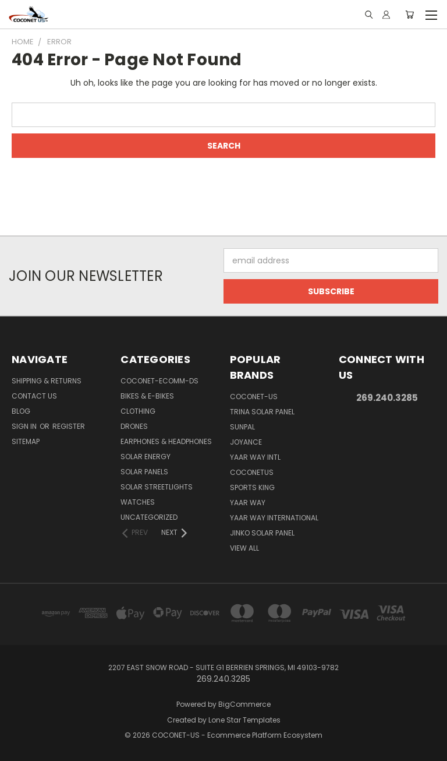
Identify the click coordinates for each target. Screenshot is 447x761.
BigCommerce (244, 704)
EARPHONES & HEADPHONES (166, 441)
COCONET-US (254, 396)
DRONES (134, 426)
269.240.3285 (387, 398)
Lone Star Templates (244, 720)
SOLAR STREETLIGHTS (156, 487)
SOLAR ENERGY (145, 456)
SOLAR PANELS (144, 472)
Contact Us (34, 396)
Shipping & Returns (46, 381)
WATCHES (137, 502)
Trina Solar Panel (262, 412)
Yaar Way (247, 503)
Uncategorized (149, 517)
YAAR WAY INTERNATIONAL (274, 518)
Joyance (246, 442)
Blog (21, 411)
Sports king (252, 487)
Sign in (25, 426)
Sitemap (26, 441)
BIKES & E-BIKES (147, 396)
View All (244, 548)
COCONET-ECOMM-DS (159, 381)
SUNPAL (242, 427)
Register (68, 426)
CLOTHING (137, 411)
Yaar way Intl (255, 457)
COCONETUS (252, 472)
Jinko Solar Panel (262, 533)
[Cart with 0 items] (409, 14)
